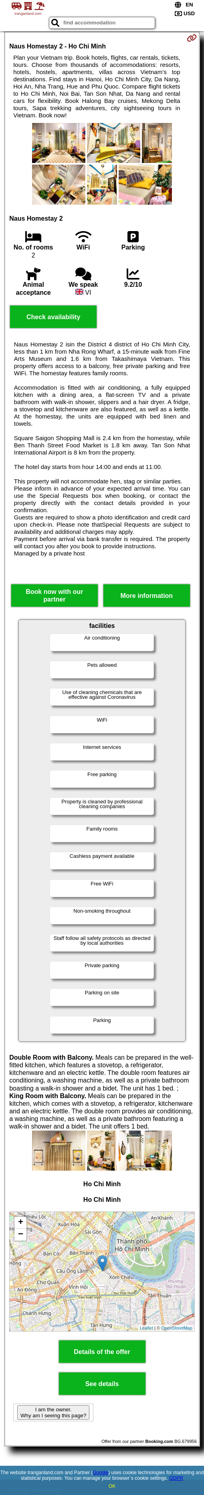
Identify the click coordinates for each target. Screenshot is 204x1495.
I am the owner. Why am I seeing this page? (53, 1412)
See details (102, 1383)
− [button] (20, 1235)
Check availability (53, 317)
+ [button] (20, 1223)
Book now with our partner (54, 595)
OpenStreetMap (176, 1328)
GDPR (176, 1478)
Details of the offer (102, 1351)
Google (100, 1472)
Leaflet (146, 1328)
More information (146, 595)
